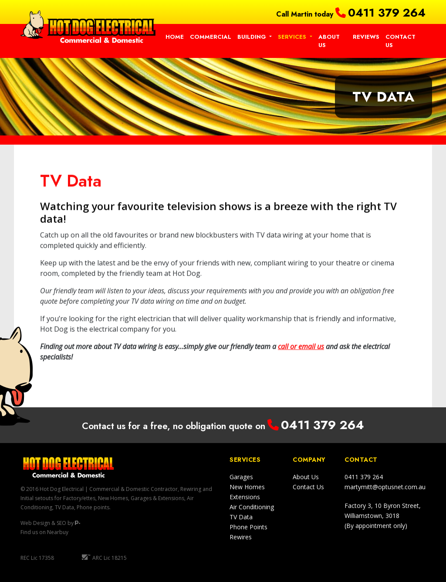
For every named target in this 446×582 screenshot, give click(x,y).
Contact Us (400, 41)
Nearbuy (57, 532)
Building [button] (252, 37)
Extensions (245, 497)
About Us (329, 41)
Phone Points (248, 527)
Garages (241, 477)
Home (175, 37)
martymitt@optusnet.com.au (385, 487)
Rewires (241, 537)
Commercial (210, 37)
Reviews (366, 37)
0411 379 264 (387, 12)
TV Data (241, 517)
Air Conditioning (252, 507)
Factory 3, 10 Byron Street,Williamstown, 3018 (383, 515)
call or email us (301, 351)
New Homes (247, 487)
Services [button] (293, 37)
